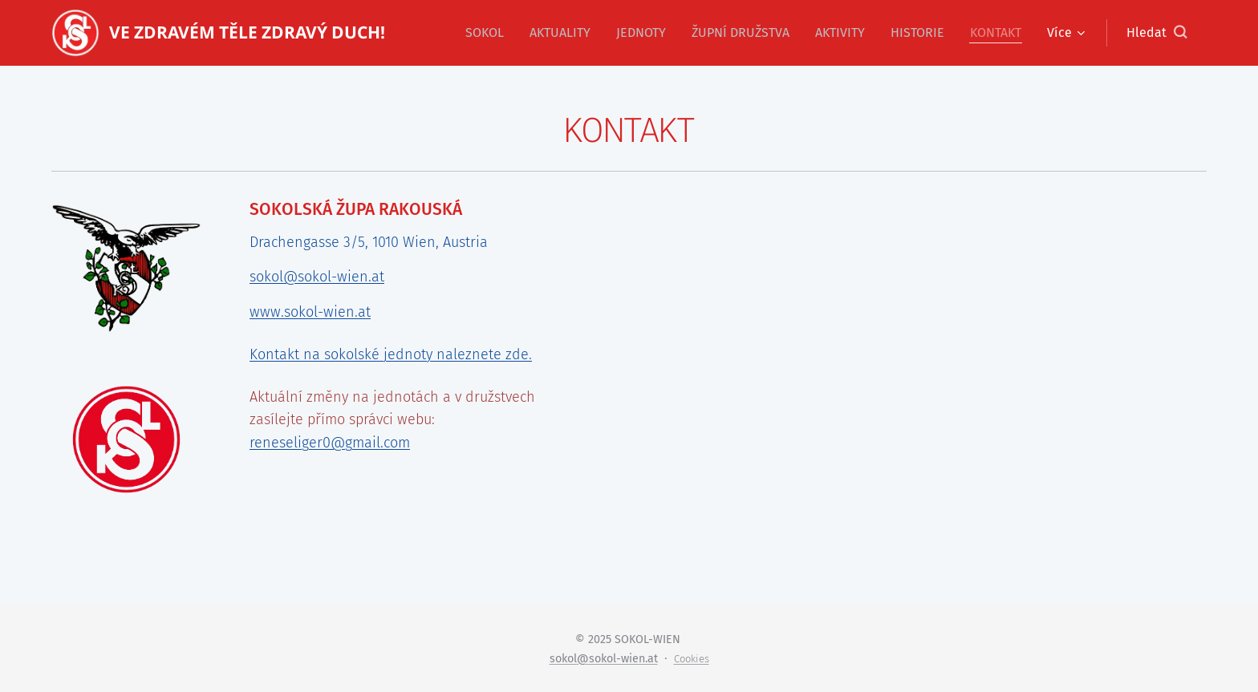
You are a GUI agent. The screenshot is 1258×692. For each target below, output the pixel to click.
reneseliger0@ (297, 442)
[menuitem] (489, 33)
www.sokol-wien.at (310, 312)
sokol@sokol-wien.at (317, 276)
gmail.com (377, 442)
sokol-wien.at (623, 659)
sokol (563, 659)
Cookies (691, 659)
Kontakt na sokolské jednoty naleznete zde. (391, 353)
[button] (1156, 33)
